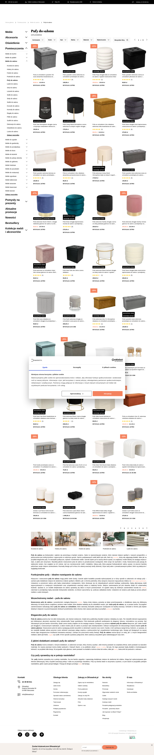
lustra (116, 649)
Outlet (131, 16)
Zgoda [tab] (44, 367)
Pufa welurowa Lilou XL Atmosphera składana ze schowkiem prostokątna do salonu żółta (105, 320)
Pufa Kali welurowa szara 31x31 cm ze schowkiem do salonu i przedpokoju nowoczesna (75, 466)
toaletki (144, 587)
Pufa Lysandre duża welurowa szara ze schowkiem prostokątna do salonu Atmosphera (134, 174)
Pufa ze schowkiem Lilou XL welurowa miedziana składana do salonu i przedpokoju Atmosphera (134, 417)
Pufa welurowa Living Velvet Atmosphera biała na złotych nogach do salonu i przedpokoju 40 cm (104, 174)
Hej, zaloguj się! (127, 9)
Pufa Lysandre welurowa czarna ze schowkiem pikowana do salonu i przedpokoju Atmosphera (133, 76)
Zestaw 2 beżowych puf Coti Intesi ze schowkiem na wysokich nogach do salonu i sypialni (133, 369)
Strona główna (9, 22)
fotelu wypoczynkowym (139, 581)
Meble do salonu (34, 22)
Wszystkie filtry (121, 40)
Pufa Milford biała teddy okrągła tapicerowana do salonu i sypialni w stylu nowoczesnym (103, 512)
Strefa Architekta (96, 2)
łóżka (80, 664)
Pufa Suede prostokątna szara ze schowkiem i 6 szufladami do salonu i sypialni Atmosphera (44, 466)
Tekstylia (108, 16)
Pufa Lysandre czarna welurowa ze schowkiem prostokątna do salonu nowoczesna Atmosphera (73, 76)
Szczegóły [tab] (77, 367)
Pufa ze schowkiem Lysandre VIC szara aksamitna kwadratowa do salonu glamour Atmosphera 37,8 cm (44, 76)
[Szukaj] (97, 9)
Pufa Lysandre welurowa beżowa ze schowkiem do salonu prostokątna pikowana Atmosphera (44, 174)
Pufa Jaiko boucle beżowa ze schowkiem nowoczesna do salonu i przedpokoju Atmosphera (104, 417)
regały (51, 635)
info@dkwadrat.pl (28, 694)
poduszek (109, 609)
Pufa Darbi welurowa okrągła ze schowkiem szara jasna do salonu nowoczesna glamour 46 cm (73, 320)
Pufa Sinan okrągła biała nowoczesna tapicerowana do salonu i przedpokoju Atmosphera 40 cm (134, 271)
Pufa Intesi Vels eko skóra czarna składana (73, 271)
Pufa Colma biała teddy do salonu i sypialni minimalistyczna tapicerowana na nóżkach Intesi (134, 466)
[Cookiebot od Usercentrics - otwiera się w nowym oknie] (113, 360)
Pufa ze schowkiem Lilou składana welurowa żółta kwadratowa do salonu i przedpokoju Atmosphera (105, 125)
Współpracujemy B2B (74, 2)
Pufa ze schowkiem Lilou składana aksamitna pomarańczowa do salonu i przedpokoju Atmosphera (74, 174)
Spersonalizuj (76, 393)
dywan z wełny (101, 647)
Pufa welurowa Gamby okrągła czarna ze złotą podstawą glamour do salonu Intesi (104, 223)
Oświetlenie (120, 16)
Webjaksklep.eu (131, 731)
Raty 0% (56, 2)
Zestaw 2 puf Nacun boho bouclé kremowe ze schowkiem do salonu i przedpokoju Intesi (44, 512)
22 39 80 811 (145, 2)
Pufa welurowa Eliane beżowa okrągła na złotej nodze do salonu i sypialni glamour (104, 271)
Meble (22, 16)
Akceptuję (108, 393)
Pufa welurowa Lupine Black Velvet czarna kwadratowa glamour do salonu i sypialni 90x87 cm (75, 512)
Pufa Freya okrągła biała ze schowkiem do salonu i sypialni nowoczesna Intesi (105, 75)
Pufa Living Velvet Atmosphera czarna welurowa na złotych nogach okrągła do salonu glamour (74, 125)
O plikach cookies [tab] (109, 367)
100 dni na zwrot (11, 2)
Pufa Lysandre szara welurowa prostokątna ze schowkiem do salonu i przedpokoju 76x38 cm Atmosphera (134, 320)
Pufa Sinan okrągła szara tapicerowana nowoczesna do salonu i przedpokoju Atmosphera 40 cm (134, 125)
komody (115, 557)
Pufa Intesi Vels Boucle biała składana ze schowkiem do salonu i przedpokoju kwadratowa (104, 466)
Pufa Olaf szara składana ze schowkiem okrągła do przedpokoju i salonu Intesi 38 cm (44, 320)
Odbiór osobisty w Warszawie (35, 2)
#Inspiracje (24, 19)
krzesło (80, 602)
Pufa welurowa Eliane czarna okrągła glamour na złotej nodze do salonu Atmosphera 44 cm (74, 417)
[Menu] (12, 17)
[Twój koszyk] (145, 9)
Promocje (141, 16)
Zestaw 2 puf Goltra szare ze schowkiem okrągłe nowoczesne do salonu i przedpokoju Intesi (133, 512)
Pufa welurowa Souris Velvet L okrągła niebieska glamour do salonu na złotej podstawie (45, 223)
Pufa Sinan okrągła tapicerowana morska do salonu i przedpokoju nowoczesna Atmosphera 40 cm (73, 223)
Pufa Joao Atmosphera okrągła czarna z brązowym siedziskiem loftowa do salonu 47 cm (45, 125)
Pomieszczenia (22, 22)
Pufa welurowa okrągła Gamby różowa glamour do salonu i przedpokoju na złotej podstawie (134, 223)
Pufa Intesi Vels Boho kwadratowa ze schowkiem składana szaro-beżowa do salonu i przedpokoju (45, 417)
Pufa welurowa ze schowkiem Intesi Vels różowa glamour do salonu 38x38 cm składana (45, 271)
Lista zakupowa (138, 8)
